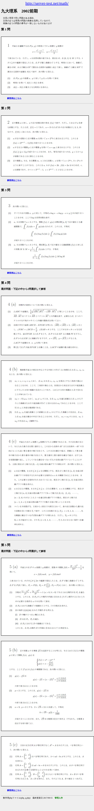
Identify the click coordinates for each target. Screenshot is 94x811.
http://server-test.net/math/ (47, 3)
